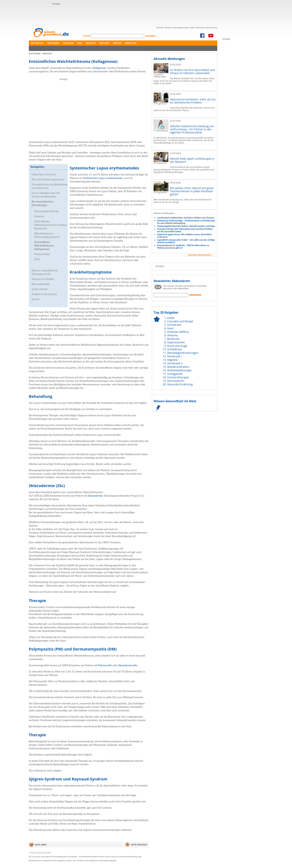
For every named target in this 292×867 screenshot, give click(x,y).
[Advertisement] (123, 14)
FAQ (79, 43)
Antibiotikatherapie (179, 370)
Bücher (104, 43)
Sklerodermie (95, 495)
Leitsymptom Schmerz (44, 174)
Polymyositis (105, 665)
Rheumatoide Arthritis (46, 211)
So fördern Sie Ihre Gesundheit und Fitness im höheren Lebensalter (192, 71)
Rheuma (172, 335)
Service (36, 299)
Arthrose (39, 216)
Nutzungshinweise (181, 27)
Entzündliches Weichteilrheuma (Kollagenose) (44, 245)
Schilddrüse (174, 349)
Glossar (68, 43)
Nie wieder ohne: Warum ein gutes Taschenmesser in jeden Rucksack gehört (192, 191)
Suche (87, 35)
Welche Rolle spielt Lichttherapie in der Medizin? (192, 160)
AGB (192, 27)
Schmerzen (174, 325)
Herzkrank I (174, 356)
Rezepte (91, 43)
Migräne (172, 360)
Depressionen (176, 342)
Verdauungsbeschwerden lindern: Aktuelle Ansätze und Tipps (186, 226)
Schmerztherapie (178, 377)
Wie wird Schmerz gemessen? (48, 179)
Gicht (37, 259)
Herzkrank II (175, 363)
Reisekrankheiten (178, 367)
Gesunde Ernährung (180, 384)
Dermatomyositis (127, 665)
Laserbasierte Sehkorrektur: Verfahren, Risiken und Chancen (185, 217)
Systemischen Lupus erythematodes (103, 178)
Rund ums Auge (177, 346)
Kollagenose (99, 67)
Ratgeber (53, 43)
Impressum (200, 27)
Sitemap (168, 27)
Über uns (130, 43)
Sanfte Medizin (40, 289)
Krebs (170, 318)
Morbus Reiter (42, 254)
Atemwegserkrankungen (182, 353)
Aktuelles (37, 43)
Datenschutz (212, 27)
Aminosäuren (175, 381)
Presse (117, 43)
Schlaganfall (174, 374)
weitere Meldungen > (200, 255)
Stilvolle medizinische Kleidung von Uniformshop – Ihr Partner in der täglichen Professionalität (192, 129)
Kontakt (160, 27)
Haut (170, 328)
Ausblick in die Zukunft (44, 294)
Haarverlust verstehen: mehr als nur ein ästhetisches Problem (193, 100)
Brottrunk (173, 339)
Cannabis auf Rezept (180, 321)
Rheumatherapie (41, 284)
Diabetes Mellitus (178, 332)
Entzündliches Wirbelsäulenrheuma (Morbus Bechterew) (50, 225)
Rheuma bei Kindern (43, 279)
